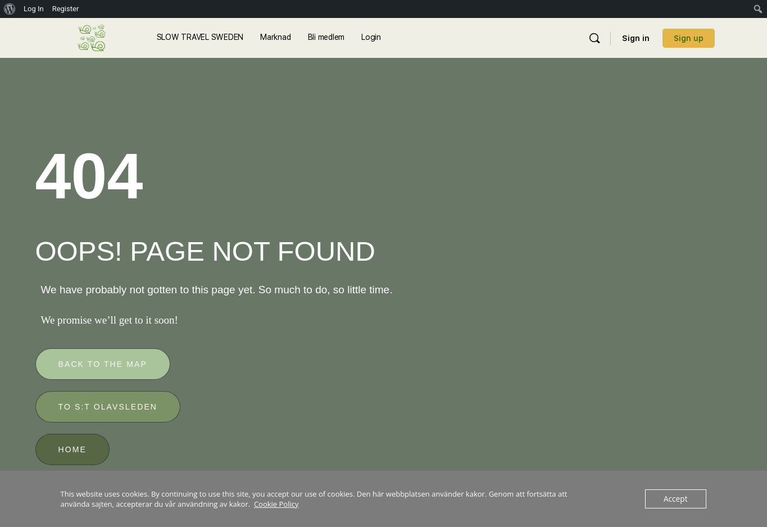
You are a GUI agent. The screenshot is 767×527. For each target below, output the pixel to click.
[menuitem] (10, 9)
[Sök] (594, 38)
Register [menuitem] (65, 8)
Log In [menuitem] (34, 8)
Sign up (689, 38)
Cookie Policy (276, 504)
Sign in (636, 38)
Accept (676, 499)
